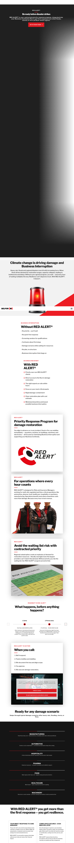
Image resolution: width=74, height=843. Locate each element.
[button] (8, 623)
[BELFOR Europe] (37, 2)
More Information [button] (37, 685)
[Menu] (71, 2)
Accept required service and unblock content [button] (37, 693)
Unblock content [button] (37, 689)
